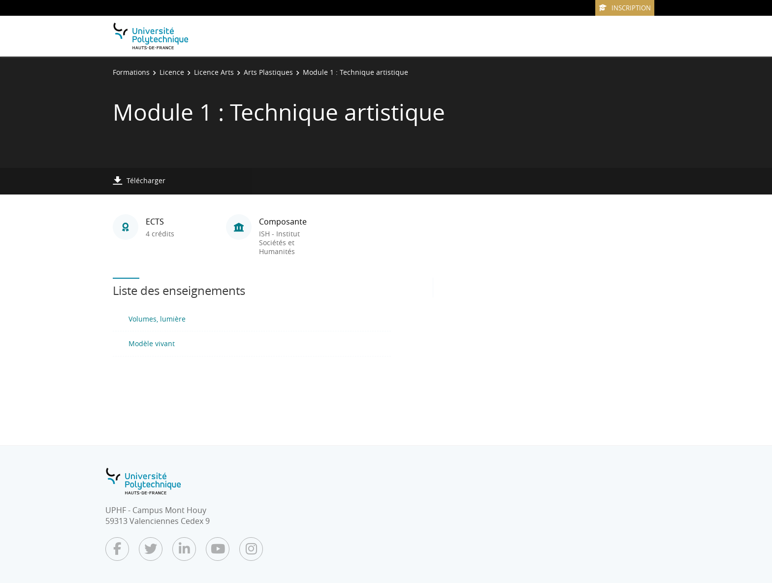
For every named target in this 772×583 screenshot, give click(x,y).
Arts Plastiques (268, 72)
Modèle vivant (152, 343)
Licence (172, 72)
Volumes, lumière (157, 319)
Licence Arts (214, 72)
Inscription (625, 7)
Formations (131, 72)
